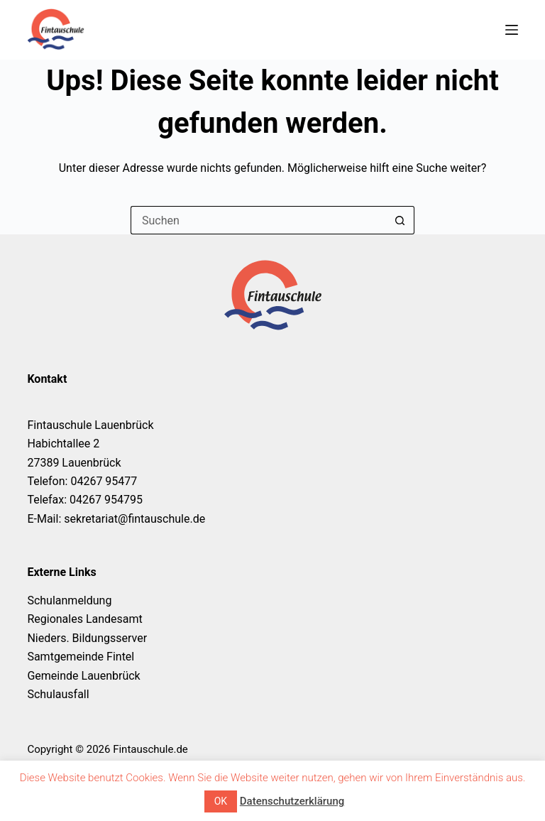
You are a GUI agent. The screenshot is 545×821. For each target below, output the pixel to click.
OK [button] (220, 801)
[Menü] (511, 29)
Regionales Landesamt (84, 619)
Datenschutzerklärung (292, 801)
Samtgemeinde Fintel (80, 656)
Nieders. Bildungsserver (87, 638)
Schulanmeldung (69, 600)
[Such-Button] (400, 220)
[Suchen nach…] (258, 220)
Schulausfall (58, 694)
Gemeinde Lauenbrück (83, 676)
